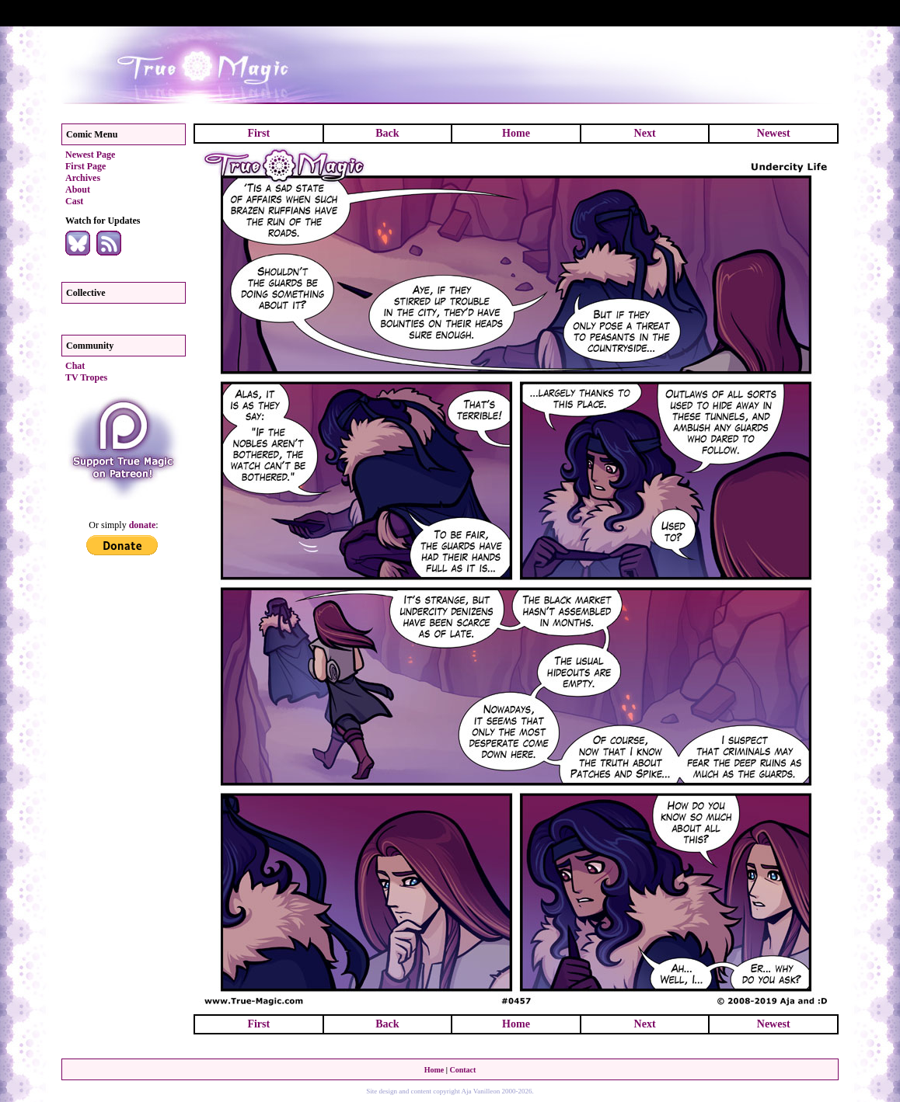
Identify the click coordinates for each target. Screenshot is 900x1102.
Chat (75, 365)
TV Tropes (86, 377)
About (77, 189)
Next (645, 133)
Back (387, 133)
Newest (773, 133)
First (258, 133)
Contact (462, 1069)
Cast (74, 201)
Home (516, 133)
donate (142, 525)
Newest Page (90, 154)
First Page (85, 166)
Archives (82, 177)
